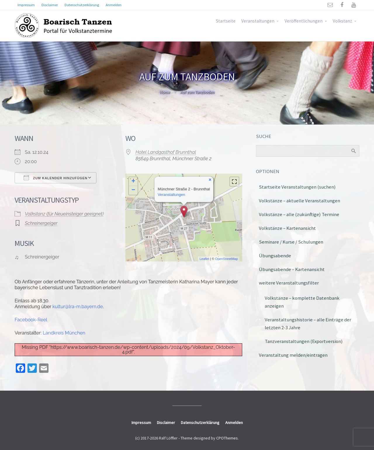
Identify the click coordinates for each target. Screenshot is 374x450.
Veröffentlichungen (304, 21)
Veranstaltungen (257, 21)
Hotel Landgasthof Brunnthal (166, 152)
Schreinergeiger (41, 223)
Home (165, 92)
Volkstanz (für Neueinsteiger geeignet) (64, 214)
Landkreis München (64, 333)
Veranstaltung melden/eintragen (293, 355)
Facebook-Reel (31, 320)
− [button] (133, 190)
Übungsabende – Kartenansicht (292, 269)
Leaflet (204, 259)
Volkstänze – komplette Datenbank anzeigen (302, 302)
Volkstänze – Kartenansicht (287, 228)
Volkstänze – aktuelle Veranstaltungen (299, 200)
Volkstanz (342, 21)
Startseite (226, 21)
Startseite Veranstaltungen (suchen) (297, 187)
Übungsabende (275, 255)
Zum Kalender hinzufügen (55, 177)
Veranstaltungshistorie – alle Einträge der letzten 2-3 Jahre (308, 323)
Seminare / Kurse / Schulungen (291, 242)
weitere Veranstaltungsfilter (289, 283)
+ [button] (133, 181)
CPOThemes (227, 438)
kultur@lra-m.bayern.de (77, 306)
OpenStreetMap (226, 259)
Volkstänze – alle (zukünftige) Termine (299, 214)
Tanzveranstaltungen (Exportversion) (304, 341)
